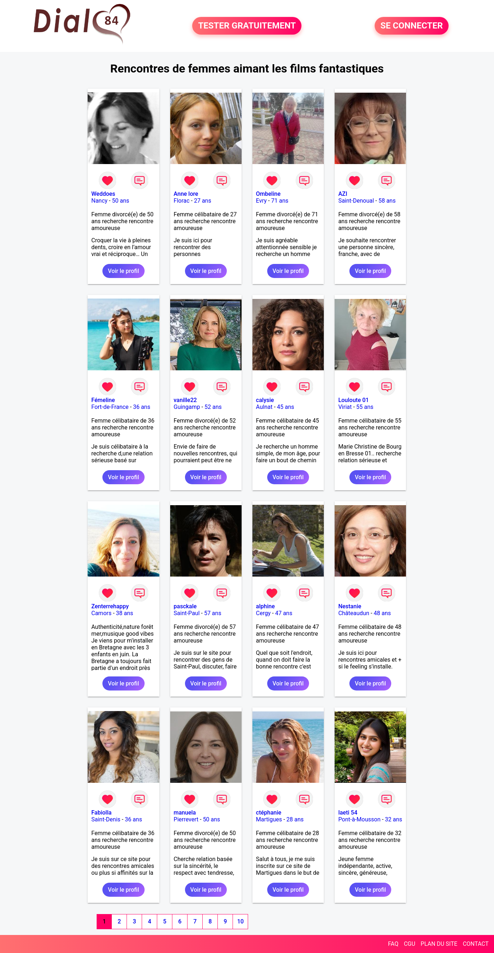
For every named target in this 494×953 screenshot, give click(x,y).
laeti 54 (347, 812)
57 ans (212, 613)
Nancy (99, 200)
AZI (342, 193)
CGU (409, 943)
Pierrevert (186, 819)
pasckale (185, 606)
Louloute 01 (353, 400)
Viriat (345, 406)
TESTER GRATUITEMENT (247, 26)
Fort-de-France (109, 406)
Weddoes (103, 193)
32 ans (393, 819)
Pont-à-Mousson (359, 819)
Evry (261, 200)
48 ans (382, 613)
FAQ (393, 943)
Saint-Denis (105, 819)
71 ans (279, 200)
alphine (265, 606)
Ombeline (268, 193)
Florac (182, 200)
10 (240, 921)
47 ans (283, 613)
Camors (101, 613)
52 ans (213, 406)
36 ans (141, 406)
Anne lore (186, 193)
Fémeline (103, 400)
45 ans (285, 406)
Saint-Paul (187, 613)
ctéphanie (268, 812)
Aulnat (264, 406)
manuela (185, 812)
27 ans (202, 200)
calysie (265, 400)
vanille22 (185, 400)
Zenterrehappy (110, 606)
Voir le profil (123, 271)
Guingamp (187, 406)
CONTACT (476, 943)
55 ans (365, 406)
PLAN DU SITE (439, 943)
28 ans (295, 819)
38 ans (124, 613)
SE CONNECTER (411, 26)
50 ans (120, 200)
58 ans (387, 200)
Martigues (269, 819)
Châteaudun (353, 613)
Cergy (263, 613)
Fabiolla (101, 812)
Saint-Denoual (356, 200)
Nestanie (349, 606)
